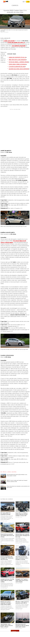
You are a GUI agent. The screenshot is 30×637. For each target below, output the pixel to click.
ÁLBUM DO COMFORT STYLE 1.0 (17, 57)
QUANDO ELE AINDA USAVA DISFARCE (19, 68)
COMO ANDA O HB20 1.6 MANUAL (17, 64)
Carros (15, 5)
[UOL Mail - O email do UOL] (23, 1)
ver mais (15, 631)
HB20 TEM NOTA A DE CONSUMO (17, 59)
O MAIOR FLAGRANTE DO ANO (17, 66)
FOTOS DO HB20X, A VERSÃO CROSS (18, 62)
